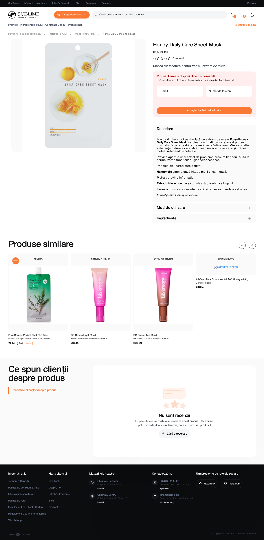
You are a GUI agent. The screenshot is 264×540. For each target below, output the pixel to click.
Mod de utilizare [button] (171, 208)
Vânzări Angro (16, 520)
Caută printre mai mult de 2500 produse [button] (121, 15)
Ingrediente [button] (166, 218)
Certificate (13, 3)
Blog (78, 3)
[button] (233, 15)
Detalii (100, 489)
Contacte (106, 3)
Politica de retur (17, 501)
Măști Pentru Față (85, 34)
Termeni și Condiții (18, 481)
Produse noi (75, 25)
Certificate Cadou (55, 25)
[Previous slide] (242, 245)
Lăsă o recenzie (176, 434)
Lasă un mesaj (167, 503)
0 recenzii (178, 58)
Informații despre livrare (35, 3)
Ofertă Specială (247, 25)
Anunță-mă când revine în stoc (204, 110)
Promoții (13, 25)
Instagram (234, 484)
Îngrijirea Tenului (58, 34)
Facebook (209, 484)
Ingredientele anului (31, 25)
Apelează (164, 489)
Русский (251, 3)
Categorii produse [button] (72, 15)
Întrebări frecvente (61, 3)
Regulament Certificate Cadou (25, 507)
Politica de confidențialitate (23, 488)
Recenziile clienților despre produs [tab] (34, 390)
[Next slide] (252, 245)
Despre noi (91, 3)
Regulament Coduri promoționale (27, 514)
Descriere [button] (165, 129)
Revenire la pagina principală (24, 34)
